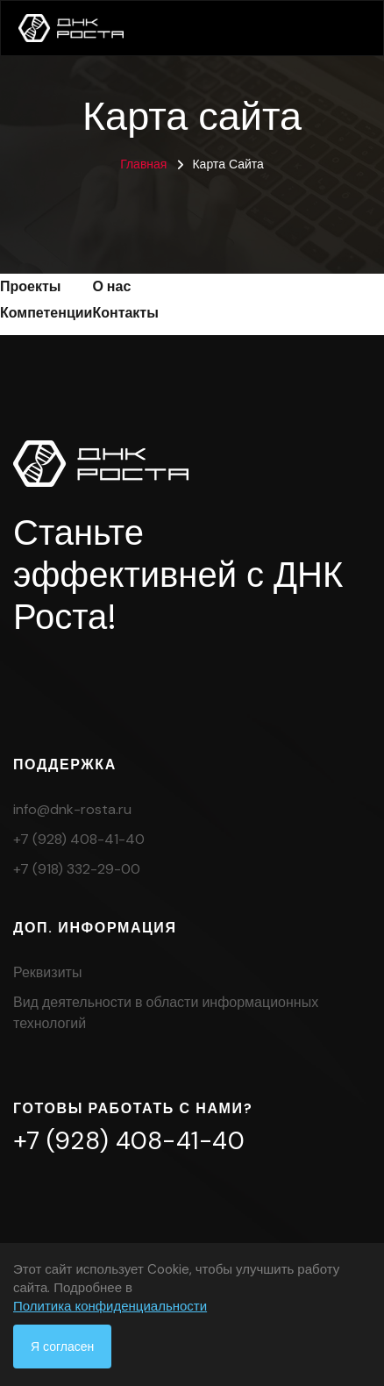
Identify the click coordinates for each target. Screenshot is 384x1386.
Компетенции (46, 313)
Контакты (125, 313)
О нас (111, 286)
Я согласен (62, 1346)
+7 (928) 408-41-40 (79, 839)
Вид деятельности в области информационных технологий (165, 1012)
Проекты (30, 286)
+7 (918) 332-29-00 (76, 869)
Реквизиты (47, 972)
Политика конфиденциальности (110, 1306)
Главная (143, 164)
